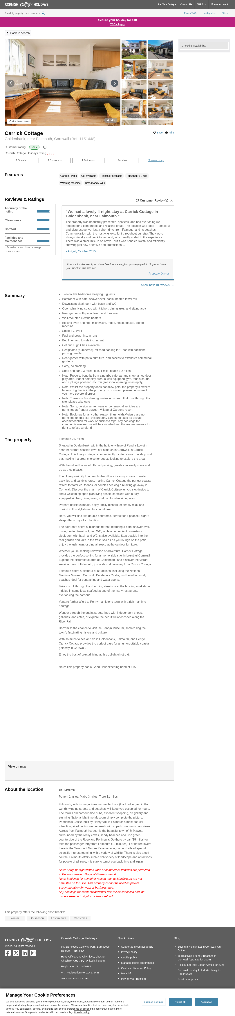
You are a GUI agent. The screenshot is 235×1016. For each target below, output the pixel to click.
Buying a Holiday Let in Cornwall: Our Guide (199, 948)
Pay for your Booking (133, 978)
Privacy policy (129, 952)
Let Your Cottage (167, 4)
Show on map (156, 160)
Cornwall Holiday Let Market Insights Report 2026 (199, 972)
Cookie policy (129, 957)
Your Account (219, 4)
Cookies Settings (154, 1002)
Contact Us (186, 4)
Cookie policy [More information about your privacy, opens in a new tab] (82, 1012)
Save (160, 132)
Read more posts (188, 979)
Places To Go (190, 13)
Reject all (180, 1002)
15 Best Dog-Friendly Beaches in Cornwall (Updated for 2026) (197, 957)
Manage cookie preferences (137, 962)
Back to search (20, 33)
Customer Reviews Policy (136, 968)
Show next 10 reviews (155, 285)
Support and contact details (137, 946)
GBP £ (201, 4)
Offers (224, 13)
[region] (117, 1002)
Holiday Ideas (209, 13)
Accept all (206, 1002)
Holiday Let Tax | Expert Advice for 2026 (201, 964)
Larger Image (19, 121)
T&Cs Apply (117, 24)
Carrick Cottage (24, 133)
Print (171, 132)
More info (126, 973)
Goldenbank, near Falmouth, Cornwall (50, 139)
